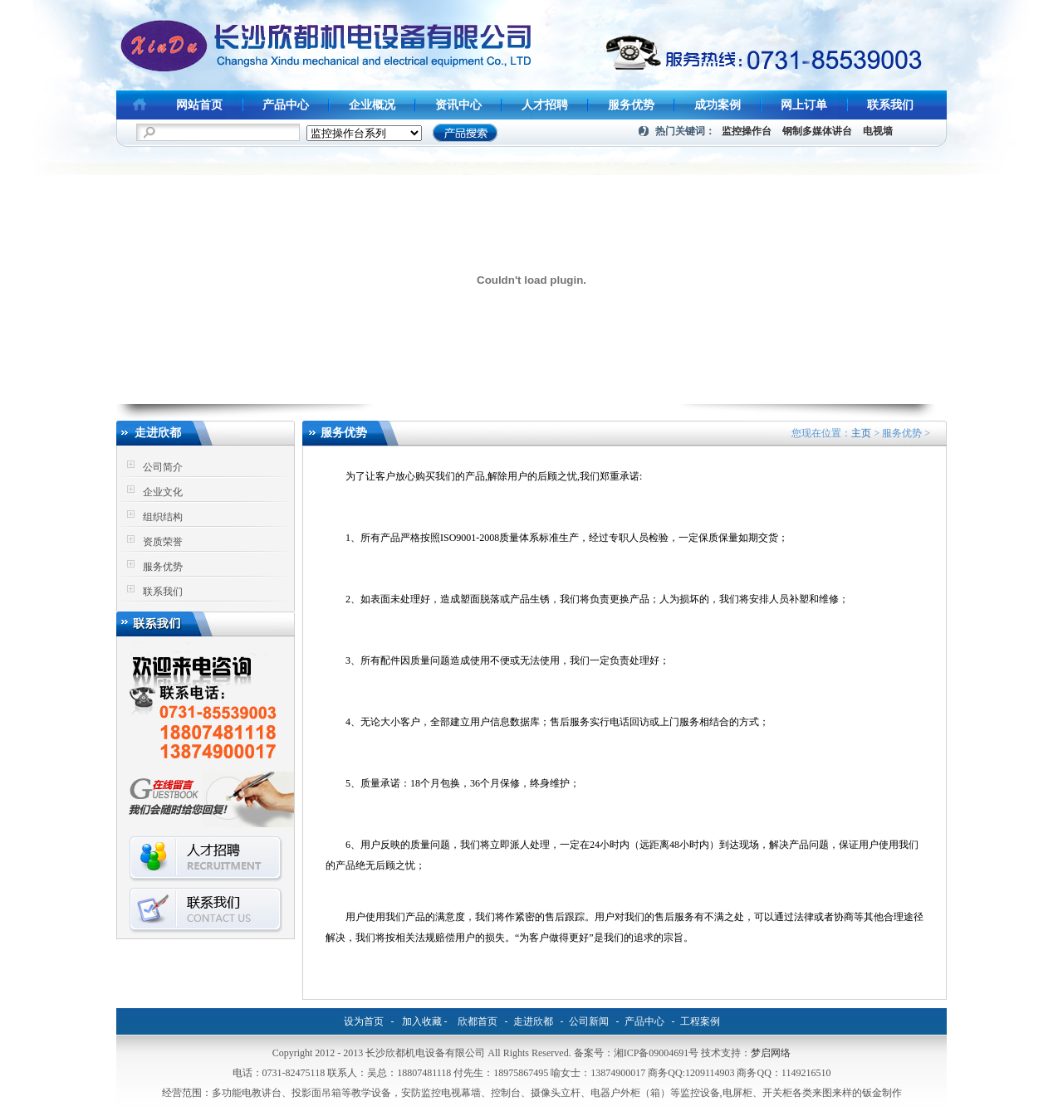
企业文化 (163, 492)
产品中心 (285, 104)
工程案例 (700, 1021)
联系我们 (890, 104)
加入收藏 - (425, 1021)
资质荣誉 (163, 542)
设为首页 (364, 1021)
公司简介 (163, 467)
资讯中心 (458, 104)
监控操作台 (747, 131)
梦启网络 (771, 1053)
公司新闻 (589, 1021)
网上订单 (804, 104)
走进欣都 (533, 1021)
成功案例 (717, 104)
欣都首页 (477, 1021)
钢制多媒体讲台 (817, 131)
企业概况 (372, 104)
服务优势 (631, 104)
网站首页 (199, 104)
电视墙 (878, 131)
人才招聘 (545, 104)
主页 (861, 433)
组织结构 (163, 517)
